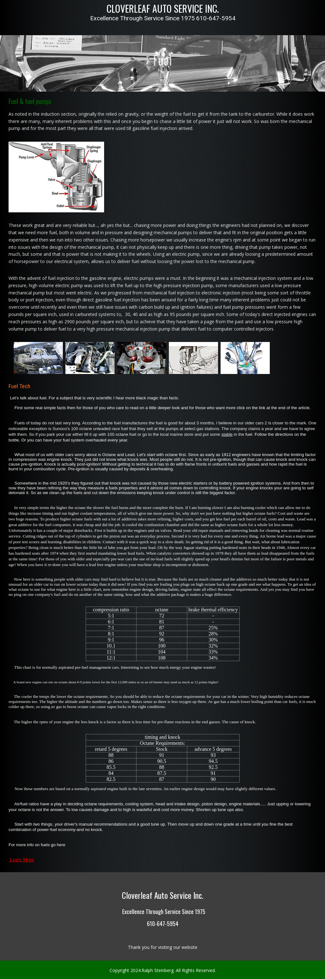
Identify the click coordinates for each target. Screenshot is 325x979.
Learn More (22, 855)
